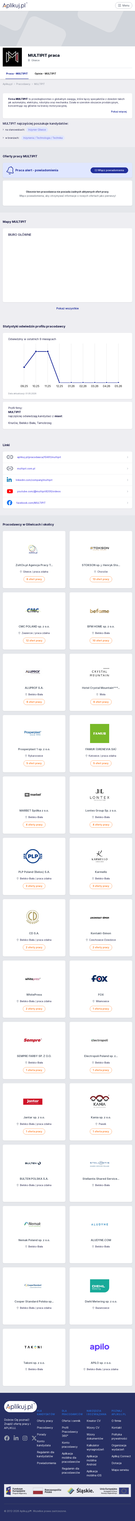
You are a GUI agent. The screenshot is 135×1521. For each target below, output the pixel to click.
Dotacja (117, 1463)
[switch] (109, 170)
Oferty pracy (45, 1420)
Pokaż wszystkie (67, 308)
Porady (41, 1434)
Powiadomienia (46, 1463)
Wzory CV (93, 1427)
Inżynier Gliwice (37, 129)
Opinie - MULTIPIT (45, 73)
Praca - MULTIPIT (17, 73)
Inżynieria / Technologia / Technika (43, 137)
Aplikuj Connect (121, 1456)
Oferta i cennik (71, 1420)
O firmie (116, 1420)
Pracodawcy (23, 84)
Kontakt (117, 1427)
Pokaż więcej (119, 111)
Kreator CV (94, 1420)
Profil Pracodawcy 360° (70, 1431)
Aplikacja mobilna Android (92, 1460)
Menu (124, 5)
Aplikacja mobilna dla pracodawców (71, 1457)
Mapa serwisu (120, 1470)
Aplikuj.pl (7, 84)
